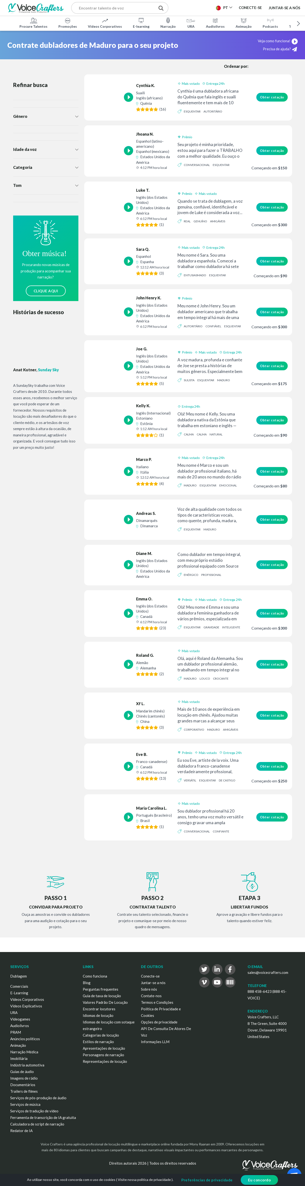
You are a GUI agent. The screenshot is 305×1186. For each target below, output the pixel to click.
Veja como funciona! (278, 41)
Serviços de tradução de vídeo (34, 1111)
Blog (87, 982)
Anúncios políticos (25, 1039)
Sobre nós (149, 989)
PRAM (15, 1032)
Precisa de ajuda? (280, 49)
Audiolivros (215, 22)
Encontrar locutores (99, 1009)
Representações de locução (105, 1061)
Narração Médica (24, 1052)
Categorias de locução (101, 1035)
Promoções (67, 22)
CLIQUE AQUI (46, 291)
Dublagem (18, 976)
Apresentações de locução (104, 1048)
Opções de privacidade (159, 1022)
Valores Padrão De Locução (105, 1002)
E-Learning (19, 993)
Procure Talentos (33, 22)
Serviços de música (25, 1104)
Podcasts (270, 22)
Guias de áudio (22, 1071)
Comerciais (19, 986)
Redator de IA (21, 1130)
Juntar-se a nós (284, 8)
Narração (168, 22)
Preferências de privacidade (207, 1180)
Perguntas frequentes (100, 989)
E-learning (141, 22)
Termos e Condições (157, 1002)
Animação (244, 22)
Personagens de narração (103, 1055)
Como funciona (95, 976)
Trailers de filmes (24, 1091)
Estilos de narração (98, 1041)
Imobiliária (19, 1058)
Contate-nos (151, 996)
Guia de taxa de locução (102, 996)
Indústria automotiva (27, 1065)
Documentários (22, 1084)
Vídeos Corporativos (105, 22)
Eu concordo (259, 1180)
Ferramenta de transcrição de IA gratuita (43, 1117)
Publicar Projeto (195, 9)
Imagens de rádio (24, 1078)
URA (191, 22)
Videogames (20, 1019)
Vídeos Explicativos (26, 1006)
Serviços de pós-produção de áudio (38, 1098)
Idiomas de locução (98, 1015)
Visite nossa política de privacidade (144, 1179)
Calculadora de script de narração (37, 1124)
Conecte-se (150, 976)
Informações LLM (155, 1041)
